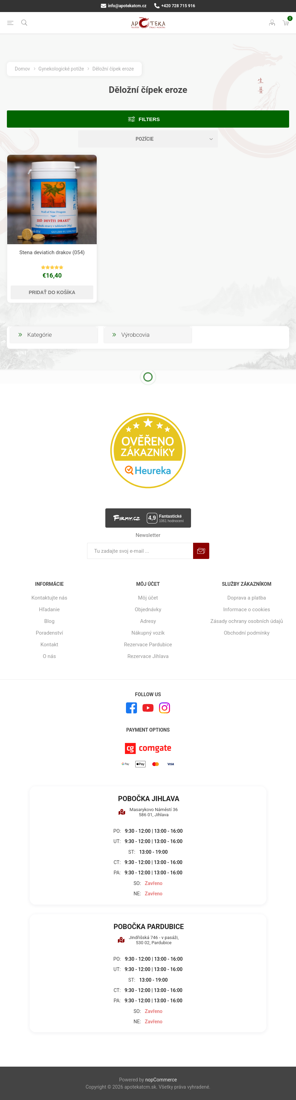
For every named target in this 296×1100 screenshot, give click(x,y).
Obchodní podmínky (246, 633)
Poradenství (49, 633)
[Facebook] (131, 707)
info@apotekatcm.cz (123, 6)
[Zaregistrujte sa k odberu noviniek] (140, 551)
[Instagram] (164, 707)
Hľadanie (49, 609)
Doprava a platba (246, 598)
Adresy (148, 621)
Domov (22, 69)
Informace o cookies (246, 609)
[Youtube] (148, 707)
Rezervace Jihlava (148, 656)
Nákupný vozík (148, 633)
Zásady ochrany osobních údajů (246, 621)
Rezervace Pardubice (148, 644)
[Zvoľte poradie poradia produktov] (148, 139)
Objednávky (148, 609)
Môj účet (148, 598)
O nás (49, 656)
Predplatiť (201, 551)
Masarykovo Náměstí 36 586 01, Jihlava (148, 812)
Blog (49, 621)
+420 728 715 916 (174, 6)
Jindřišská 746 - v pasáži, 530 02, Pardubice (148, 940)
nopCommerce (161, 1079)
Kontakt (50, 644)
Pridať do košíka (52, 292)
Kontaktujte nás (49, 598)
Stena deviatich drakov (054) (52, 252)
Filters (149, 119)
